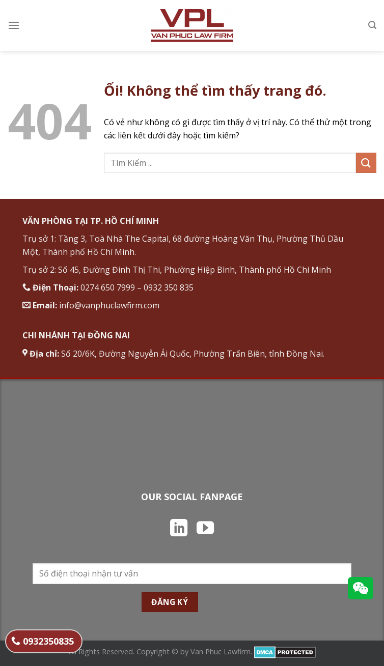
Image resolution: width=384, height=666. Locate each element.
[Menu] (14, 25)
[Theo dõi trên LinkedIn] (178, 529)
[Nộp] (366, 162)
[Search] (372, 25)
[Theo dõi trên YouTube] (205, 529)
